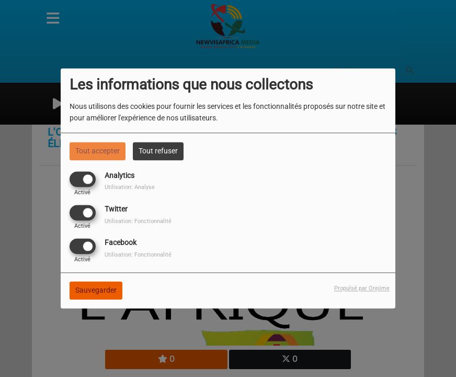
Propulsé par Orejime (362, 288)
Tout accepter (97, 151)
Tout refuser (158, 151)
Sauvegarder (96, 290)
